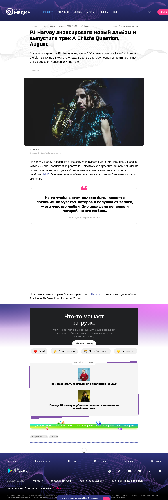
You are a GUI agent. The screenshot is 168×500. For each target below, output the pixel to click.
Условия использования (91, 481)
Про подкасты (42, 461)
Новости (35, 26)
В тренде (156, 461)
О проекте (38, 481)
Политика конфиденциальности (127, 481)
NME (46, 174)
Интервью (100, 461)
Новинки (128, 461)
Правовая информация (61, 481)
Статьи (72, 461)
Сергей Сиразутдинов (128, 26)
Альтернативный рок (39, 437)
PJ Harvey (93, 294)
